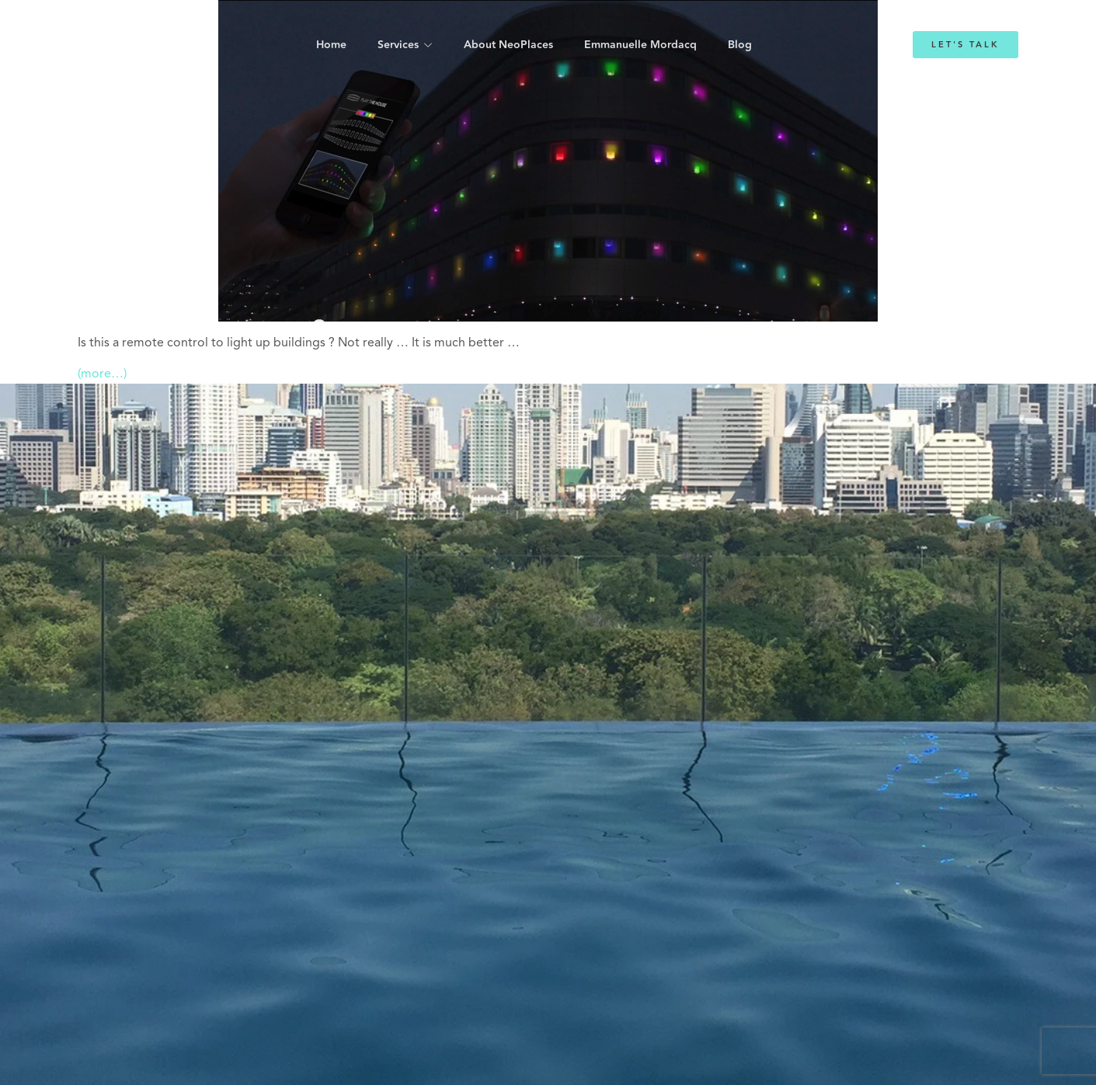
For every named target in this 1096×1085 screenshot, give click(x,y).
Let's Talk (965, 44)
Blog (740, 45)
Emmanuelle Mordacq (640, 45)
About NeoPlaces (508, 45)
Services (398, 45)
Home (331, 45)
